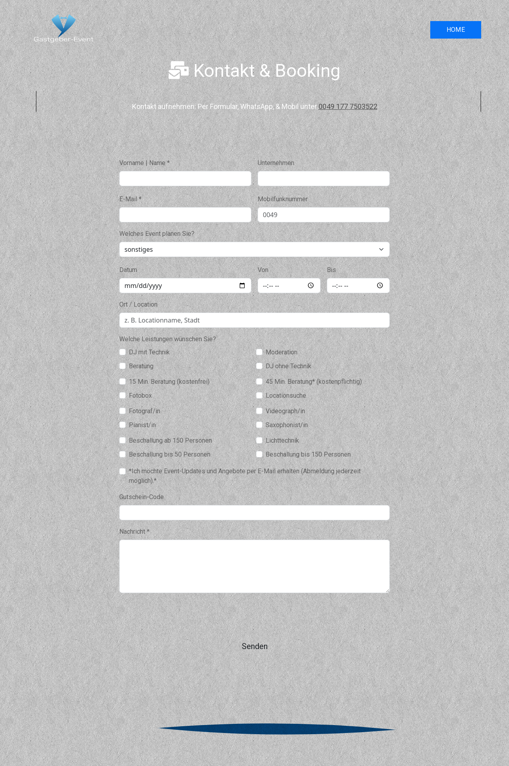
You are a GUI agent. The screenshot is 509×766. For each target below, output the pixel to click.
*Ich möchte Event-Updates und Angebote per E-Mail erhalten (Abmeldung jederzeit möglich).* (245, 475)
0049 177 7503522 (348, 106)
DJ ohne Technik (288, 366)
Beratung (141, 366)
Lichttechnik (282, 440)
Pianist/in (142, 425)
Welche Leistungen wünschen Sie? (167, 339)
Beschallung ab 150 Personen (170, 440)
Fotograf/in (144, 411)
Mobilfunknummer (283, 199)
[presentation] (179, 614)
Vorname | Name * (144, 163)
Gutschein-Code (141, 497)
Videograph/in (285, 411)
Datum (128, 270)
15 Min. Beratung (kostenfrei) (169, 381)
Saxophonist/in (287, 425)
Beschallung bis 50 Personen (169, 454)
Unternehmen (276, 163)
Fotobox (140, 395)
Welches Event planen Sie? (156, 233)
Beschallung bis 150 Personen (308, 454)
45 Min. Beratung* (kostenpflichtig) (314, 381)
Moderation (281, 352)
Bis (331, 270)
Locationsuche (286, 395)
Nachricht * (134, 531)
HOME (456, 29)
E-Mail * (130, 199)
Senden (255, 646)
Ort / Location (138, 304)
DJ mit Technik (149, 352)
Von (263, 270)
